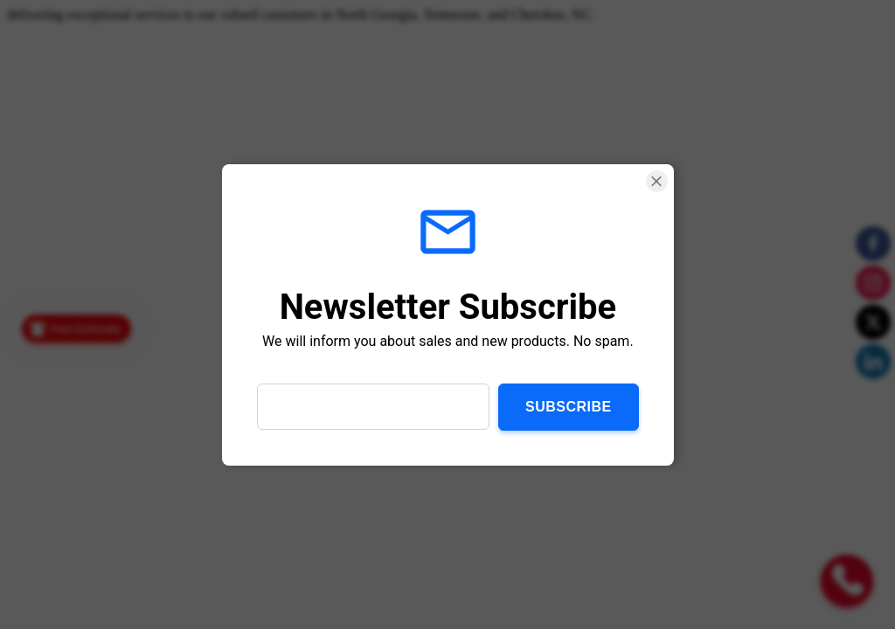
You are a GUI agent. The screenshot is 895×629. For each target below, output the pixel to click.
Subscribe (568, 405)
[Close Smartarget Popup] (656, 181)
